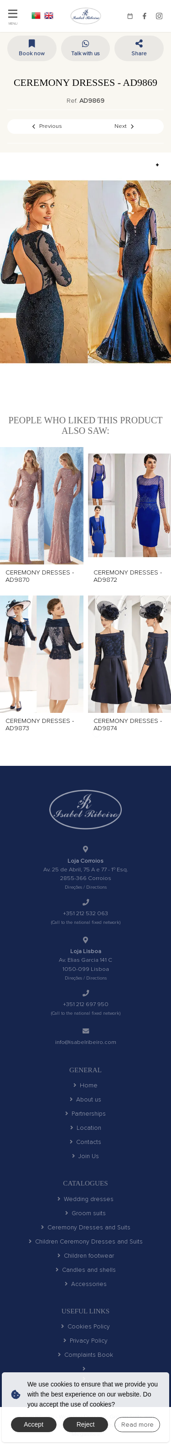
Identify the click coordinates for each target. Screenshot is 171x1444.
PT (36, 15)
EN (48, 15)
